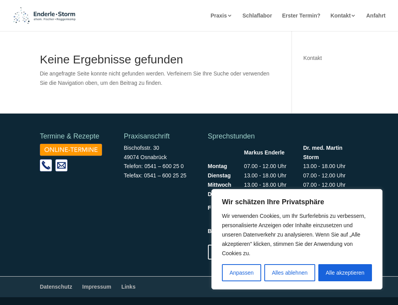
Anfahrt (376, 16)
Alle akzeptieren (345, 273)
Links (128, 287)
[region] (296, 239)
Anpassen (241, 273)
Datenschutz (56, 287)
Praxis (219, 16)
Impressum (97, 287)
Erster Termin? (301, 16)
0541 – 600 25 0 (163, 166)
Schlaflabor (257, 16)
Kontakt (340, 16)
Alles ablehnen (289, 273)
